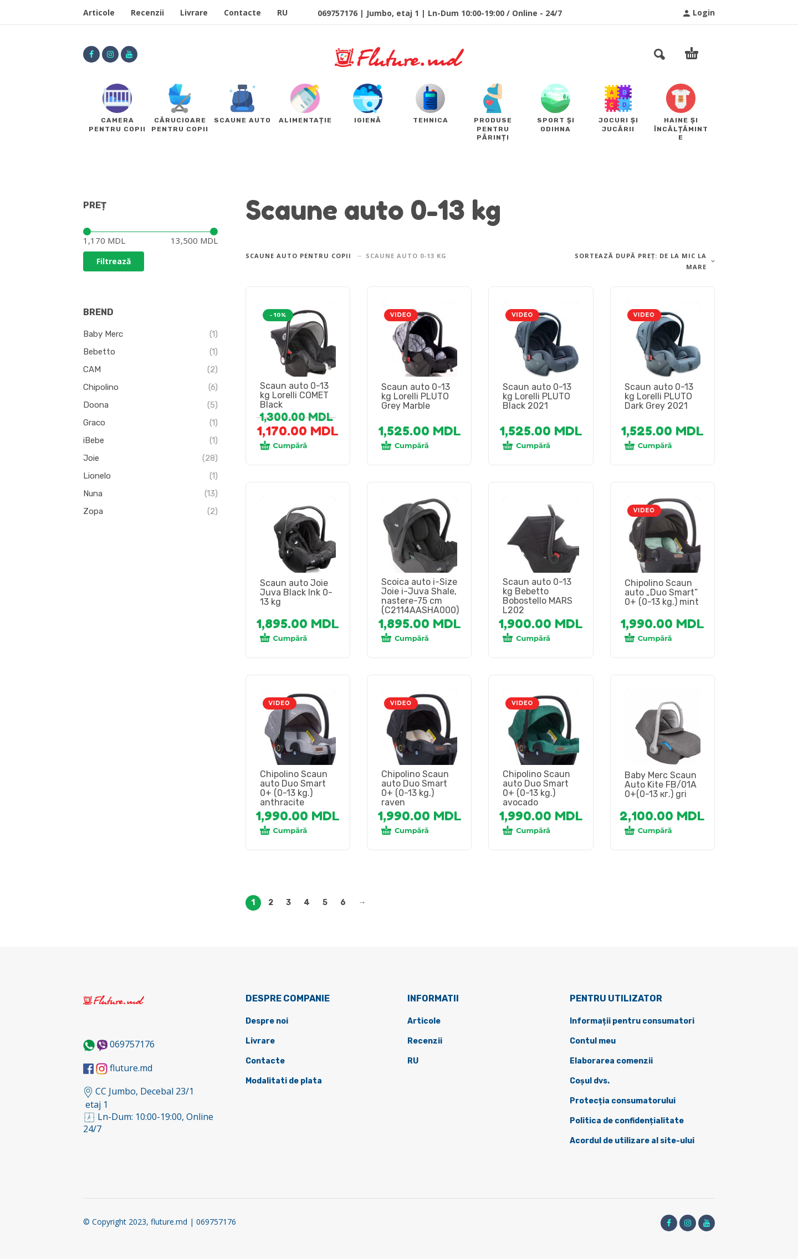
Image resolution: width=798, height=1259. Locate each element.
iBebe (93, 440)
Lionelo (97, 476)
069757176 (132, 1044)
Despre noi (266, 1021)
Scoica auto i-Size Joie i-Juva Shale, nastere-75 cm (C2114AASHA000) (420, 596)
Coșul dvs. (590, 1081)
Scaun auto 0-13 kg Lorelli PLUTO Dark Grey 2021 (659, 396)
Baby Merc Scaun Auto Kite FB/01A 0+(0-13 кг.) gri (661, 784)
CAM (92, 369)
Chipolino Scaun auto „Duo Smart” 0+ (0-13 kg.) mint (662, 592)
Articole (99, 12)
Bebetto (99, 352)
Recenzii (147, 12)
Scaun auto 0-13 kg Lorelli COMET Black (294, 395)
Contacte (242, 12)
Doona (96, 405)
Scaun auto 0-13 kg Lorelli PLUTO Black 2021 (537, 396)
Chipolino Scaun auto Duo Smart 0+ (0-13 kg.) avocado (536, 788)
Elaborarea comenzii (611, 1061)
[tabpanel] (298, 345)
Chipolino (101, 387)
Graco (94, 423)
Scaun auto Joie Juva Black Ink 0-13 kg (296, 592)
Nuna (93, 494)
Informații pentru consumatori (632, 1021)
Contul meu (593, 1041)
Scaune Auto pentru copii (298, 255)
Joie (91, 458)
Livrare (194, 12)
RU (282, 12)
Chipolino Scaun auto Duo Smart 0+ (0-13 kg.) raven (415, 788)
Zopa (93, 511)
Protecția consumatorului (623, 1101)
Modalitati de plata (283, 1081)
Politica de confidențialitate (627, 1121)
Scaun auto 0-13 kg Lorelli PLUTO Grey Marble (415, 396)
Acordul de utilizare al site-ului (632, 1140)
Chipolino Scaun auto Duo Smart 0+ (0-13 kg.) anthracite (294, 788)
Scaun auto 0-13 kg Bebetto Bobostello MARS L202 (537, 596)
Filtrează (113, 261)
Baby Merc (103, 334)
